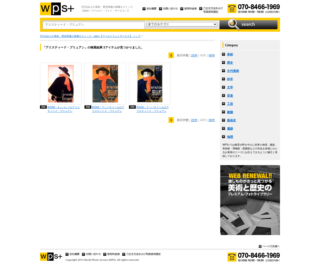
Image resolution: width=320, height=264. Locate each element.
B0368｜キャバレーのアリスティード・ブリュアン (64, 109)
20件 (194, 55)
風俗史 (231, 120)
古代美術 (233, 71)
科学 (230, 79)
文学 (230, 87)
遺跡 (230, 128)
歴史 (230, 62)
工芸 (230, 104)
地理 (230, 137)
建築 (230, 112)
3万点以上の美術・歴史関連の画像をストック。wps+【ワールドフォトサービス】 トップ (90, 36)
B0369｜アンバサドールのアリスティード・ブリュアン (108, 109)
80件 (212, 55)
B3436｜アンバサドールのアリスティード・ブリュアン (152, 109)
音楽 (230, 95)
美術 (230, 54)
